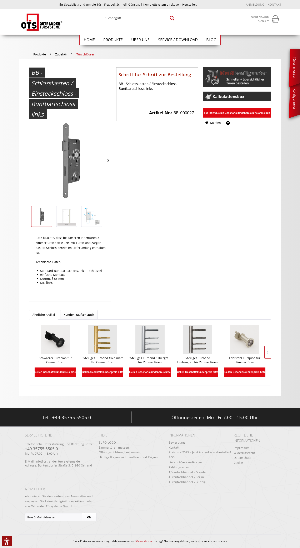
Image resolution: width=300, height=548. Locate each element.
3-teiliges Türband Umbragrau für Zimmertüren (197, 360)
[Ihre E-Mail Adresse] (53, 517)
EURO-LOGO (107, 442)
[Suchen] (172, 18)
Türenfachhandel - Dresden (188, 472)
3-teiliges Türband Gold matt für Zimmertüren (102, 360)
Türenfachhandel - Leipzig (187, 482)
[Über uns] (140, 40)
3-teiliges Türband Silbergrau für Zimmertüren (149, 360)
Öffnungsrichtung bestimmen (119, 452)
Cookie (238, 463)
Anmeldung (255, 4)
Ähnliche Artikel (43, 315)
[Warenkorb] (264, 19)
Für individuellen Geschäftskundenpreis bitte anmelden (237, 113)
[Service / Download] (178, 40)
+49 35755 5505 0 (71, 417)
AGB (172, 457)
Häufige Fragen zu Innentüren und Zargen (128, 457)
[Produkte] (113, 40)
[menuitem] (139, 20)
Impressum (242, 448)
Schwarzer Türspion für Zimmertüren (55, 360)
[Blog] (211, 40)
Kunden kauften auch (79, 315)
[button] (7, 541)
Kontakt (274, 4)
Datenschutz (242, 458)
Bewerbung (177, 442)
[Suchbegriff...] (139, 18)
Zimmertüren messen (114, 447)
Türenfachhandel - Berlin (186, 477)
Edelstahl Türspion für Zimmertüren (244, 360)
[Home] (89, 40)
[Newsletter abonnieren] (89, 517)
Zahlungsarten (179, 467)
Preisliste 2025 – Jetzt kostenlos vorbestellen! (200, 452)
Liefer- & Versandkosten (185, 462)
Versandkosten (144, 541)
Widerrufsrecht (244, 453)
